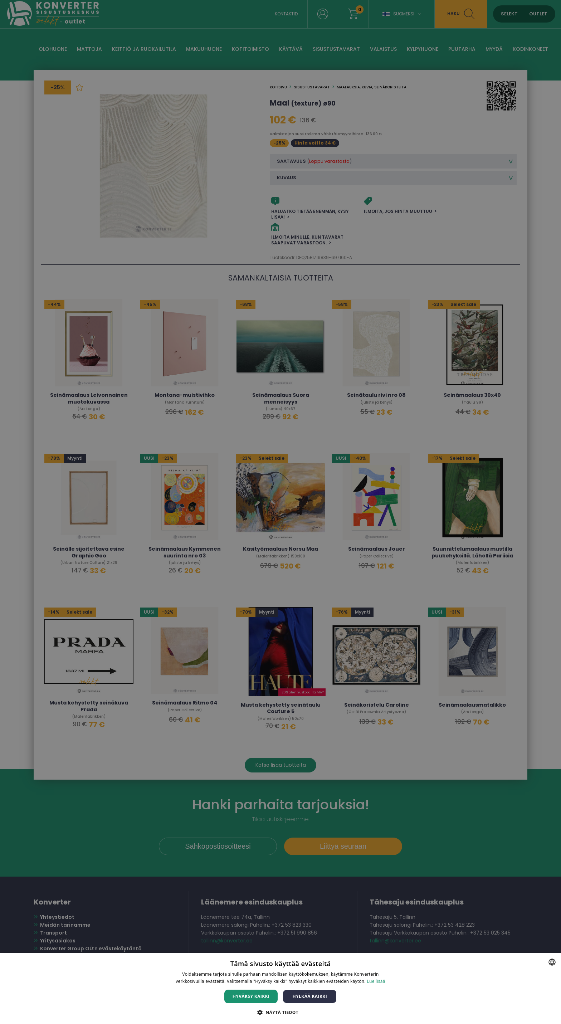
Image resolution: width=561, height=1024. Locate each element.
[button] (280, 1012)
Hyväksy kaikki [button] (251, 996)
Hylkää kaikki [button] (310, 996)
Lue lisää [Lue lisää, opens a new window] (376, 981)
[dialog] (280, 512)
